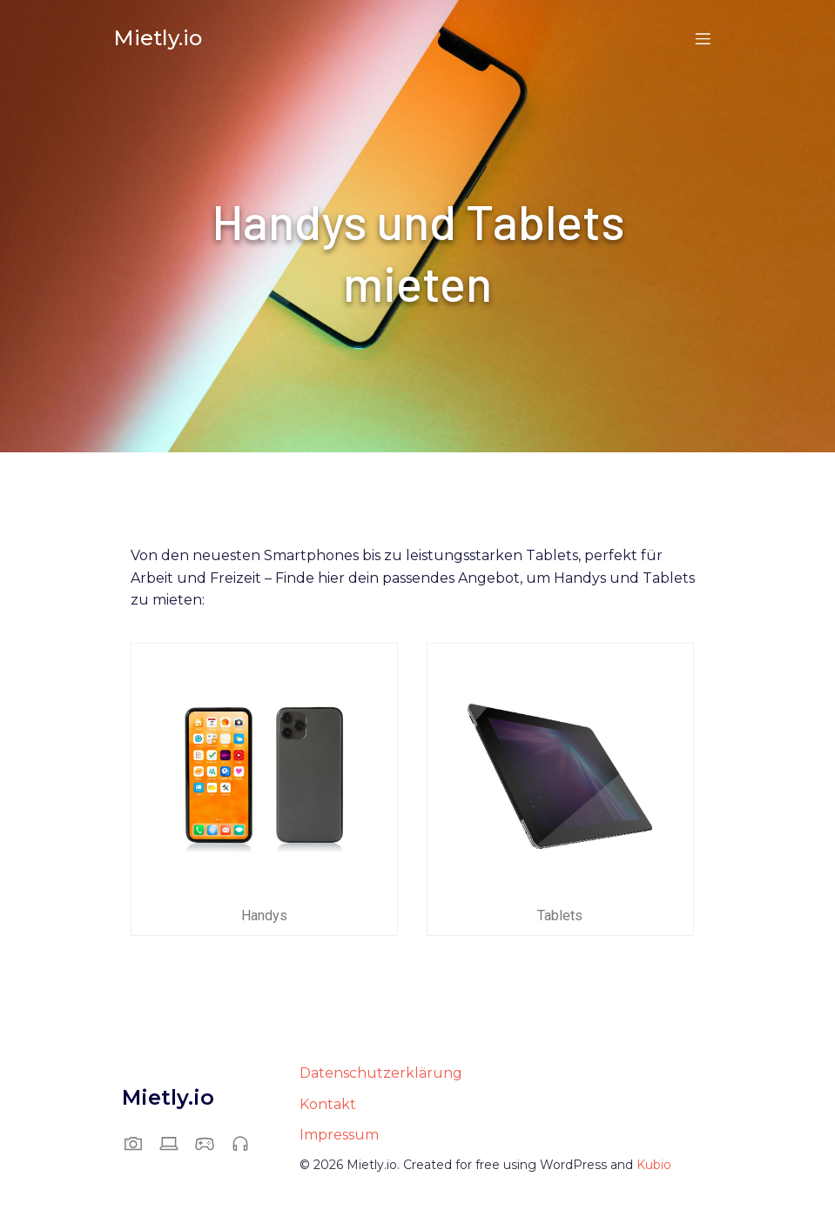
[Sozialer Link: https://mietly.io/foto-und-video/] (140, 1144)
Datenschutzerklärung (381, 1074)
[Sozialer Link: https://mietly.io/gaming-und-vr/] (211, 1144)
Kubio (653, 1165)
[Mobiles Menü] (703, 39)
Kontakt (328, 1105)
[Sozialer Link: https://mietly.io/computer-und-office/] (175, 1144)
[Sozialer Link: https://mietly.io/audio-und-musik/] (247, 1144)
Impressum (339, 1135)
